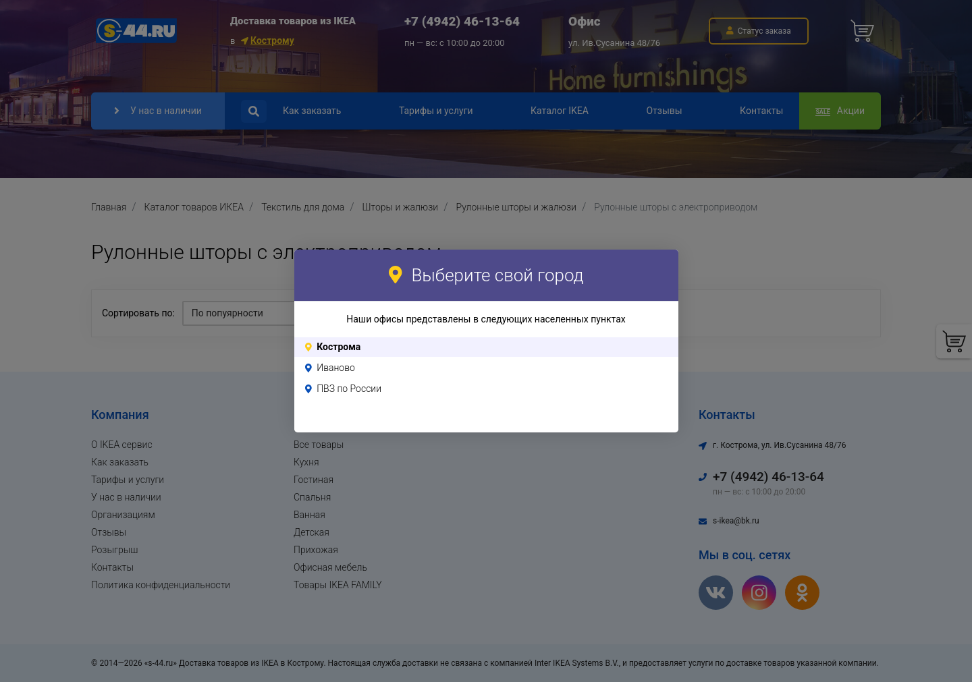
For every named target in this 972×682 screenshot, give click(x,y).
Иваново (336, 367)
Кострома (338, 346)
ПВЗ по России (349, 388)
